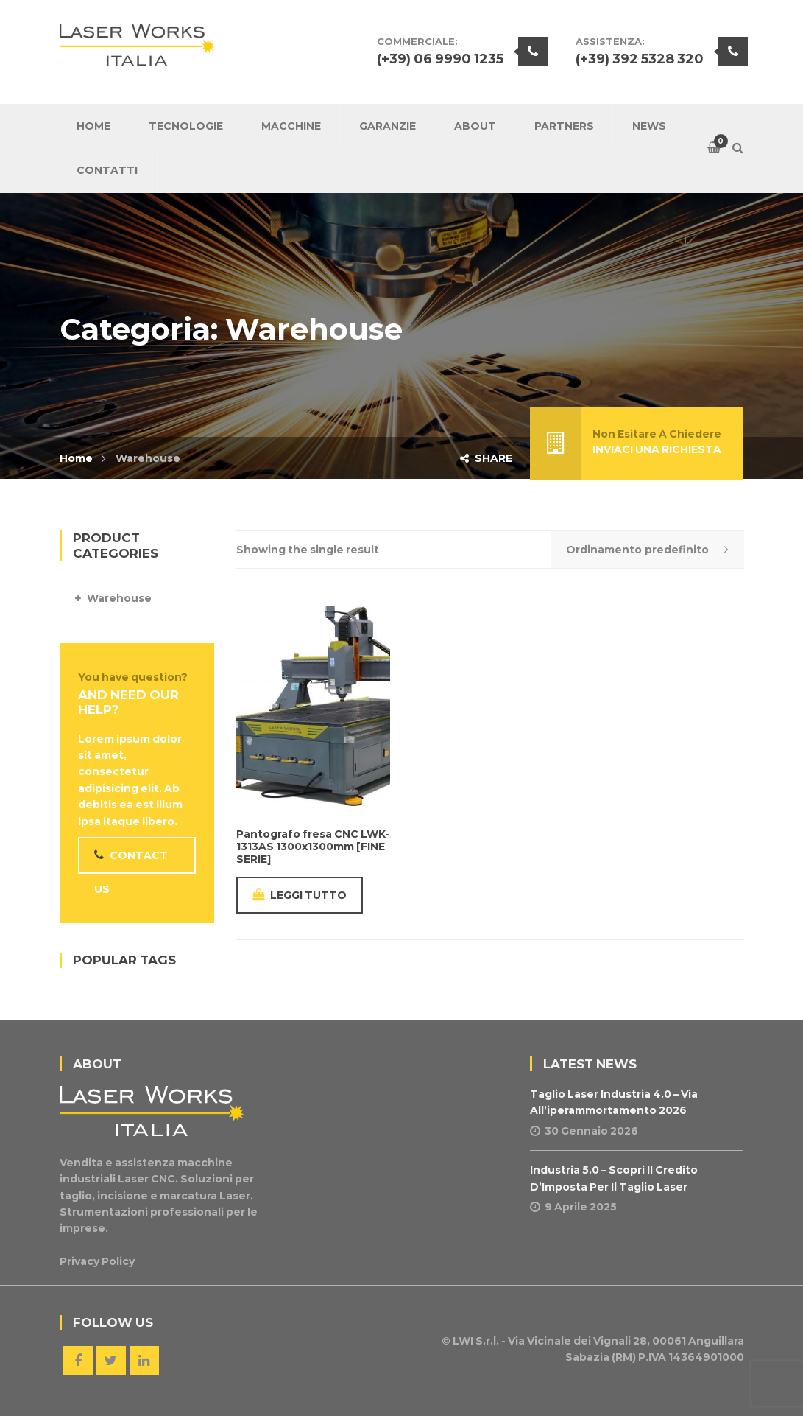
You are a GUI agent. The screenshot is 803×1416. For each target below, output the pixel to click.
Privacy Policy (97, 1261)
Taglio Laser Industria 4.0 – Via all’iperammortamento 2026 (614, 1102)
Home (76, 458)
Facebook (78, 1360)
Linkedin (144, 1360)
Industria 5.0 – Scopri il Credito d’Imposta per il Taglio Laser (614, 1178)
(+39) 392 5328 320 (640, 59)
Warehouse (119, 598)
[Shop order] (647, 549)
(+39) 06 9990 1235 (440, 59)
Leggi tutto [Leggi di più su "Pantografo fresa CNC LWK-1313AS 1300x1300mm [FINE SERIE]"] (299, 895)
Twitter (111, 1360)
